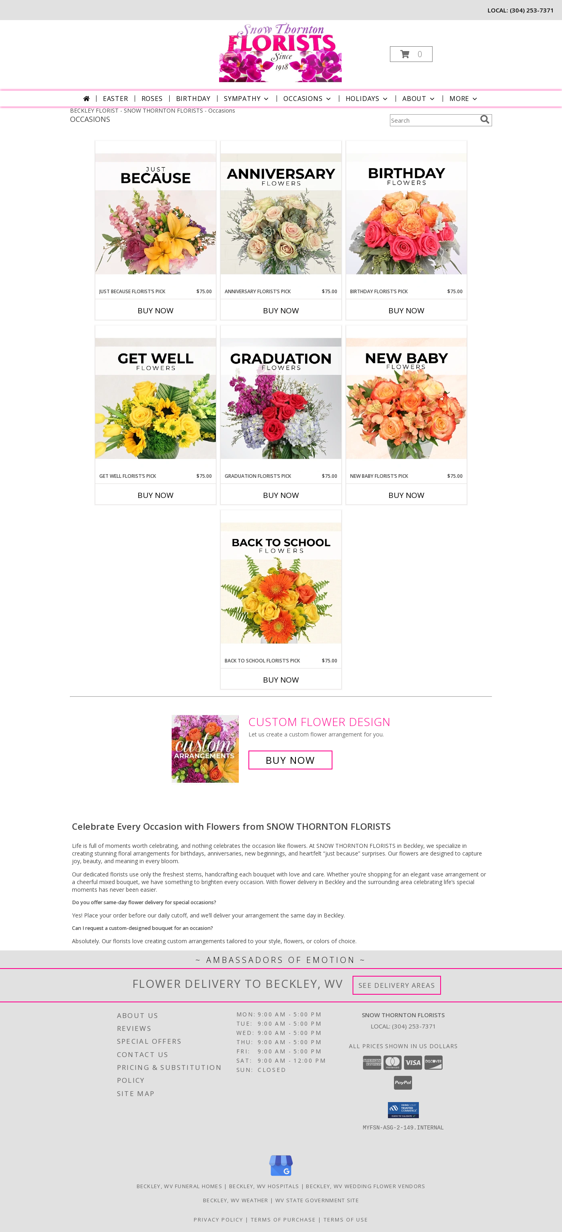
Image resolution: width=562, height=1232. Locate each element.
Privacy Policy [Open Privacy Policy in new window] (218, 1219)
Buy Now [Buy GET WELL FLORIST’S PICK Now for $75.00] (155, 495)
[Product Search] (433, 120)
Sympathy (247, 98)
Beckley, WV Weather (236, 1200)
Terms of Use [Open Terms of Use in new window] (346, 1219)
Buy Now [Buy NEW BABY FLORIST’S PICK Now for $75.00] (406, 495)
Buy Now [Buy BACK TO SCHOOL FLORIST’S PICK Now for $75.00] (281, 680)
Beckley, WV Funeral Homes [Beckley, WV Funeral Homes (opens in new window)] (180, 1186)
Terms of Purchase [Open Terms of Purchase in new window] (283, 1219)
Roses (152, 98)
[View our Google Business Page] (281, 1176)
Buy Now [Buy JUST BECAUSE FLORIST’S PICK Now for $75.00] (155, 310)
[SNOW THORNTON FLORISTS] (280, 52)
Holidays (367, 98)
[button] (411, 54)
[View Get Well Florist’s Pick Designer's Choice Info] (155, 399)
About (419, 98)
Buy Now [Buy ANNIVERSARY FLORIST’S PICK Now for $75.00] (281, 310)
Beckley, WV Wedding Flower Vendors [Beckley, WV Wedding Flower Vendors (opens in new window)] (365, 1186)
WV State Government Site (317, 1200)
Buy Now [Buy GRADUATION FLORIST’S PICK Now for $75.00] (281, 495)
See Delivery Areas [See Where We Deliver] (397, 985)
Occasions (307, 98)
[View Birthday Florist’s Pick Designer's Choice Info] (406, 214)
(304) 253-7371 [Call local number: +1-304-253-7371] (532, 10)
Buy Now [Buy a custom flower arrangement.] (290, 760)
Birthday (193, 98)
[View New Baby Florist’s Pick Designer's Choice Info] (406, 399)
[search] (485, 119)
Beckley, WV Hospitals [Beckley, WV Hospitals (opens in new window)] (264, 1186)
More (464, 98)
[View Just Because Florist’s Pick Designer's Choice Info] (155, 214)
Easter (115, 98)
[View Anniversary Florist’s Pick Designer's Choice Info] (281, 214)
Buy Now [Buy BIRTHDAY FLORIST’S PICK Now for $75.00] (406, 310)
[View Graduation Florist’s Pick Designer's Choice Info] (281, 399)
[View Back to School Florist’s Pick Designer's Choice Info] (281, 583)
